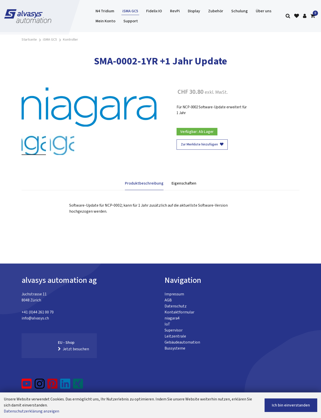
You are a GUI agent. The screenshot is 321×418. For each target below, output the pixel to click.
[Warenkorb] (312, 16)
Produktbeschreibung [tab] (144, 183)
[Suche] (288, 16)
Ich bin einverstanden (291, 405)
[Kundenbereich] (304, 16)
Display (194, 11)
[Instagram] (39, 385)
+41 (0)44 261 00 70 (38, 312)
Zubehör (215, 11)
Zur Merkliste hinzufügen (202, 144)
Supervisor (174, 330)
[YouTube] (26, 385)
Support (130, 21)
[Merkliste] (296, 16)
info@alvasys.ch (35, 318)
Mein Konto (105, 21)
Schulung (239, 11)
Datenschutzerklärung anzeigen (31, 411)
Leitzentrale (175, 336)
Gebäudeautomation (182, 342)
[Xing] (78, 385)
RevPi (175, 11)
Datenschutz (176, 306)
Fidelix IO (154, 11)
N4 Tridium (105, 11)
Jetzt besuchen (73, 349)
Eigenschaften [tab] (184, 183)
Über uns (263, 11)
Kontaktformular (179, 312)
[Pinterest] (52, 385)
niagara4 (172, 318)
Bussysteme (175, 348)
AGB (168, 300)
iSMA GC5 (130, 11)
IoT (167, 324)
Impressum (174, 294)
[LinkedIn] (65, 385)
